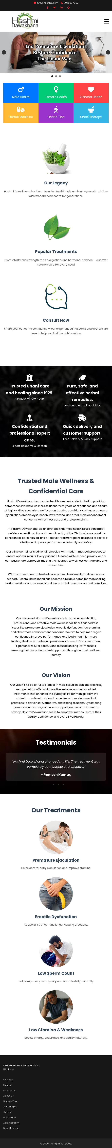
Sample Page (10, 1101)
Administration (11, 1122)
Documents (9, 1117)
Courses (8, 1079)
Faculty (7, 1085)
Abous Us (8, 1095)
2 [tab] (56, 76)
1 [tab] (52, 76)
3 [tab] (60, 76)
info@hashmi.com (46, 3)
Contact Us (9, 1090)
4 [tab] (63, 784)
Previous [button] (4, 52)
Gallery (7, 1112)
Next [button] (108, 52)
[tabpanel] (56, 767)
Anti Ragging (10, 1106)
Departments (10, 1128)
